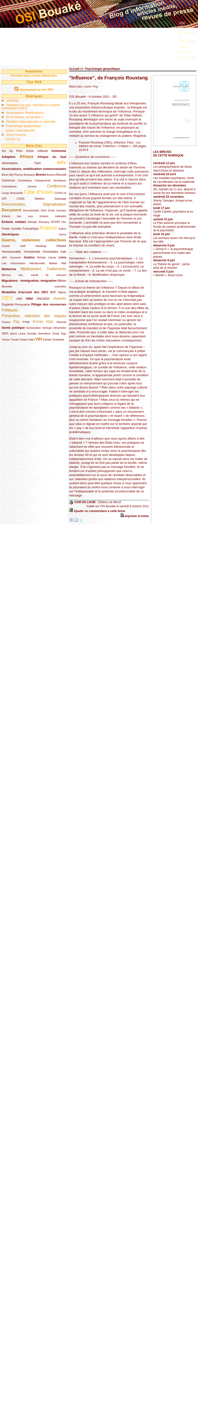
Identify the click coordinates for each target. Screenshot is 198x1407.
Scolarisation (33, 327)
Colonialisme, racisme (19, 186)
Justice (29, 257)
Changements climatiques (50, 180)
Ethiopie (32, 222)
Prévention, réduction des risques (34, 316)
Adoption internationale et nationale (31, 121)
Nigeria (62, 292)
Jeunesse (15, 257)
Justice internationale (20, 130)
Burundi (61, 174)
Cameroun (8, 180)
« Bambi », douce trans (168, 275)
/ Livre (87, 86)
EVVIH (55, 222)
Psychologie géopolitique (23, 126)
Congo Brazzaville (12, 192)
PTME (26, 322)
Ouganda (7, 304)
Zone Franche (16, 135)
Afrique (26, 156)
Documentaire (31, 210)
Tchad (55, 333)
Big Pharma (16, 174)
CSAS (20, 198)
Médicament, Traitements (43, 269)
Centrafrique (25, 180)
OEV (7, 298)
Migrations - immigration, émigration (29, 280)
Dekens (39, 198)
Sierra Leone (17, 333)
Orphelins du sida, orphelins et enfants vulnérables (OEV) (31, 106)
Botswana (29, 174)
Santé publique (13, 327)
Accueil (74, 69)
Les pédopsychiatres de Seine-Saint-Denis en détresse (173, 168)
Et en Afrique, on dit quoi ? (24, 117)
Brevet (41, 174)
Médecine (9, 269)
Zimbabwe (58, 339)
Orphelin (59, 298)
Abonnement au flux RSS (36, 89)
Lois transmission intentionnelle (23, 263)
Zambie (47, 339)
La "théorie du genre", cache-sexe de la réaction (171, 266)
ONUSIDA (42, 298)
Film (63, 222)
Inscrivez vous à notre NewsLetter (34, 75)
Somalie (31, 333)
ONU (29, 298)
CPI (4, 198)
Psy (16, 322)
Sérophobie (59, 327)
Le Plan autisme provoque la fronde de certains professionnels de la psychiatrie (174, 226)
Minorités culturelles (34, 286)
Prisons (6, 322)
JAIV (4, 257)
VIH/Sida (12, 100)
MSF (53, 292)
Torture (6, 339)
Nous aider (187, 57)
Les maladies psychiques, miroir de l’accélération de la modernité (174, 180)
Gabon (62, 228)
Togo (63, 333)
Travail (14, 339)
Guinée (6, 245)
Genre (62, 234)
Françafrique (31, 228)
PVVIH (38, 322)
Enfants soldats (14, 222)
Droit (43, 210)
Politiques (10, 310)
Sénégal (47, 327)
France (48, 228)
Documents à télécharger (187, 37)
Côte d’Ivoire (38, 192)
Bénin (5, 174)
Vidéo (31, 339)
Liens (183, 47)
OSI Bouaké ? (186, 25)
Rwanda (61, 322)
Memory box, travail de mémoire (34, 275)
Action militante (37, 151)
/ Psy (94, 86)
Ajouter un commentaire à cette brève (99, 511)
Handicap (41, 245)
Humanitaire (50, 251)
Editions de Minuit (109, 502)
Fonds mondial (11, 228)
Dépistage (60, 198)
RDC (50, 322)
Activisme (58, 151)
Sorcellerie (44, 333)
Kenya (41, 257)
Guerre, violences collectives (34, 240)
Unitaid (23, 339)
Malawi (53, 263)
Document (11, 210)
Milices (61, 280)
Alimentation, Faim (21, 163)
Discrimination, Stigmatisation (34, 204)
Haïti (22, 245)
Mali (63, 263)
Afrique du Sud (51, 157)
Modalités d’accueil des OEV (25, 292)
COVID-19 (12, 139)
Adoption (9, 157)
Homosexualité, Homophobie (21, 251)
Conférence (56, 186)
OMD (19, 298)
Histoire (61, 246)
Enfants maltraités (53, 216)
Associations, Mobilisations (25, 112)
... (180, 63)
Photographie (22, 304)
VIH (38, 339)
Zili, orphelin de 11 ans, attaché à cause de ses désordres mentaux (174, 191)
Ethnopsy (44, 222)
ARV (61, 162)
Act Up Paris (12, 151)
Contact (185, 52)
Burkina (51, 174)
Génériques (10, 234)
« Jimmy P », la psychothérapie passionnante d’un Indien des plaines (173, 252)
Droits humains (57, 210)
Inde (63, 251)
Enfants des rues (17, 216)
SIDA (5, 333)
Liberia (52, 257)
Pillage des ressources (48, 304)
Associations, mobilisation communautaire (34, 169)
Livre (62, 257)
